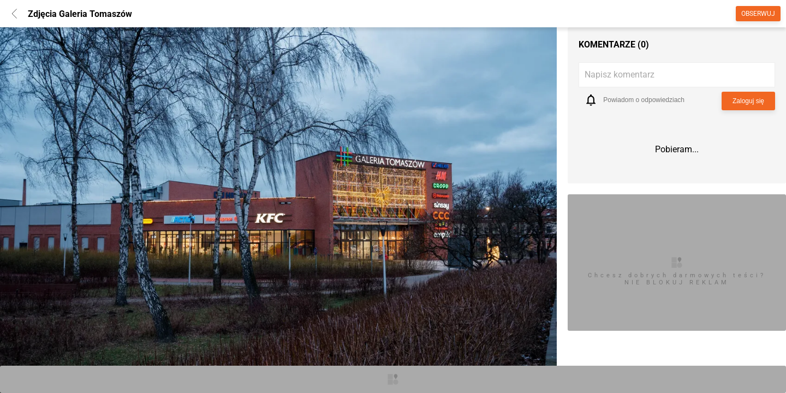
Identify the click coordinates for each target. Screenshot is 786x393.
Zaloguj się (748, 101)
